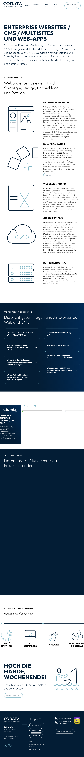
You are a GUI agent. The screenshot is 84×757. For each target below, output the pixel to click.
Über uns (46, 6)
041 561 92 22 (37, 725)
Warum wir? (36, 6)
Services (27, 6)
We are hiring (71, 5)
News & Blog (56, 6)
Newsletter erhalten (64, 731)
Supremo (35, 730)
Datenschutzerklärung (36, 744)
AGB (30, 741)
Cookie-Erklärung (35, 749)
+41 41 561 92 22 (10, 738)
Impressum (33, 747)
